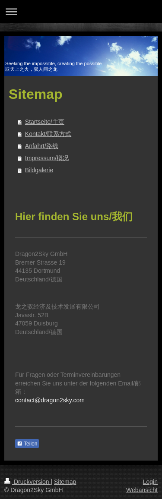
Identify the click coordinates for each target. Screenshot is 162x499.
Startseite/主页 (44, 121)
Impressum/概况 (47, 158)
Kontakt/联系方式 (48, 133)
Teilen (27, 444)
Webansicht (142, 489)
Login (150, 481)
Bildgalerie (39, 170)
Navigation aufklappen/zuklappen (81, 11)
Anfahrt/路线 (41, 145)
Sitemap (65, 481)
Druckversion (27, 481)
